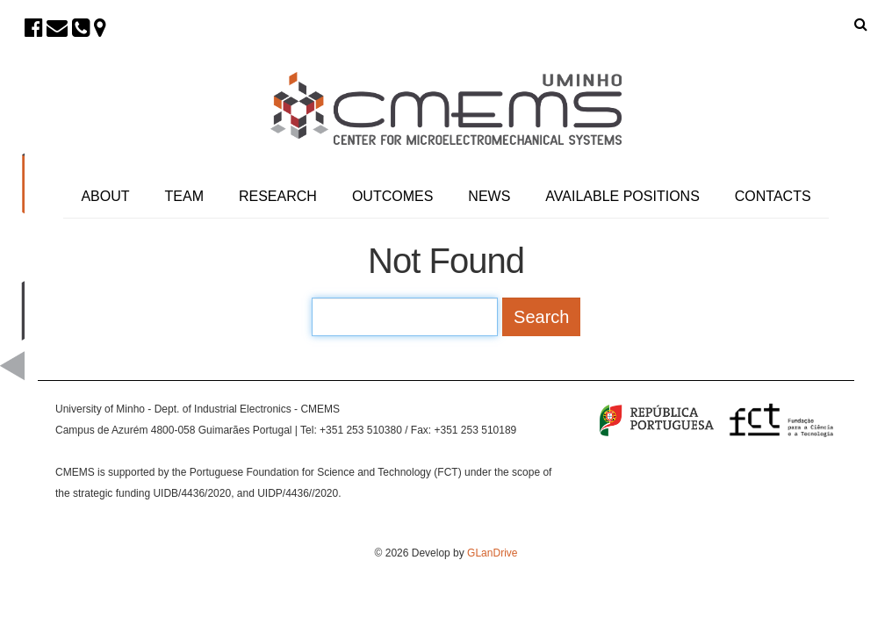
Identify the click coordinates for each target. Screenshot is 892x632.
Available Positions (622, 196)
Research (278, 196)
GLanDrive (492, 553)
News (489, 196)
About (105, 196)
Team (184, 196)
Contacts (773, 196)
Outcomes (392, 196)
